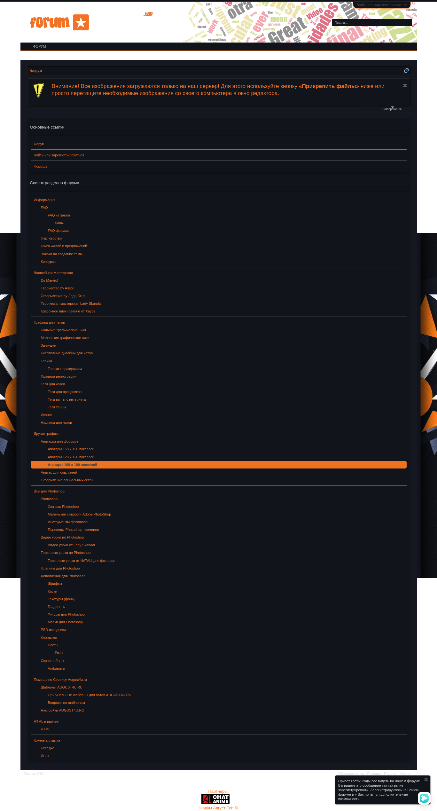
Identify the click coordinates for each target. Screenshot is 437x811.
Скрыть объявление (405, 85)
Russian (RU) (34, 774)
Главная (390, 774)
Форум (39, 144)
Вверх (405, 774)
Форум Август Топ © (218, 808)
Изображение (393, 108)
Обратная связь (351, 774)
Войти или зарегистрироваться (381, 5)
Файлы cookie (371, 109)
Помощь (41, 166)
